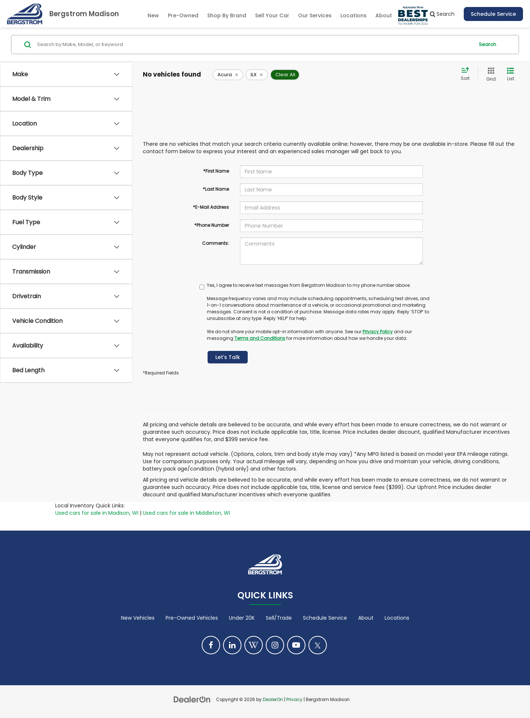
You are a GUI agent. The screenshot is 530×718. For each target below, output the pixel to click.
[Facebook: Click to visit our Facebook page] (211, 645)
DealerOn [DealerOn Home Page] (273, 700)
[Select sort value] (467, 74)
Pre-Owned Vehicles (192, 618)
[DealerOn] (192, 699)
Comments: (215, 243)
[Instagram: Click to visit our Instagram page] (275, 645)
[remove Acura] (227, 74)
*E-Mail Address (211, 207)
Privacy (294, 700)
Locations (353, 15)
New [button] (153, 15)
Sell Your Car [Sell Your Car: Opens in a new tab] (272, 15)
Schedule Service (493, 14)
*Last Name (216, 189)
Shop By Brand (226, 15)
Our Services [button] (315, 15)
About (366, 618)
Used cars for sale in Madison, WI (96, 513)
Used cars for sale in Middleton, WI (186, 513)
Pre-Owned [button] (183, 15)
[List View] (510, 74)
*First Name (216, 171)
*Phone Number (211, 225)
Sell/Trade (279, 618)
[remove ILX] (256, 74)
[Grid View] (489, 74)
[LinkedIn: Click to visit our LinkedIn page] (232, 645)
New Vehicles (138, 618)
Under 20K (242, 618)
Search (487, 44)
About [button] (383, 15)
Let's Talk (227, 357)
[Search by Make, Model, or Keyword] (254, 44)
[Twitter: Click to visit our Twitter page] (317, 645)
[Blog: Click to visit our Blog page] (253, 645)
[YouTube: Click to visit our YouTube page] (296, 645)
